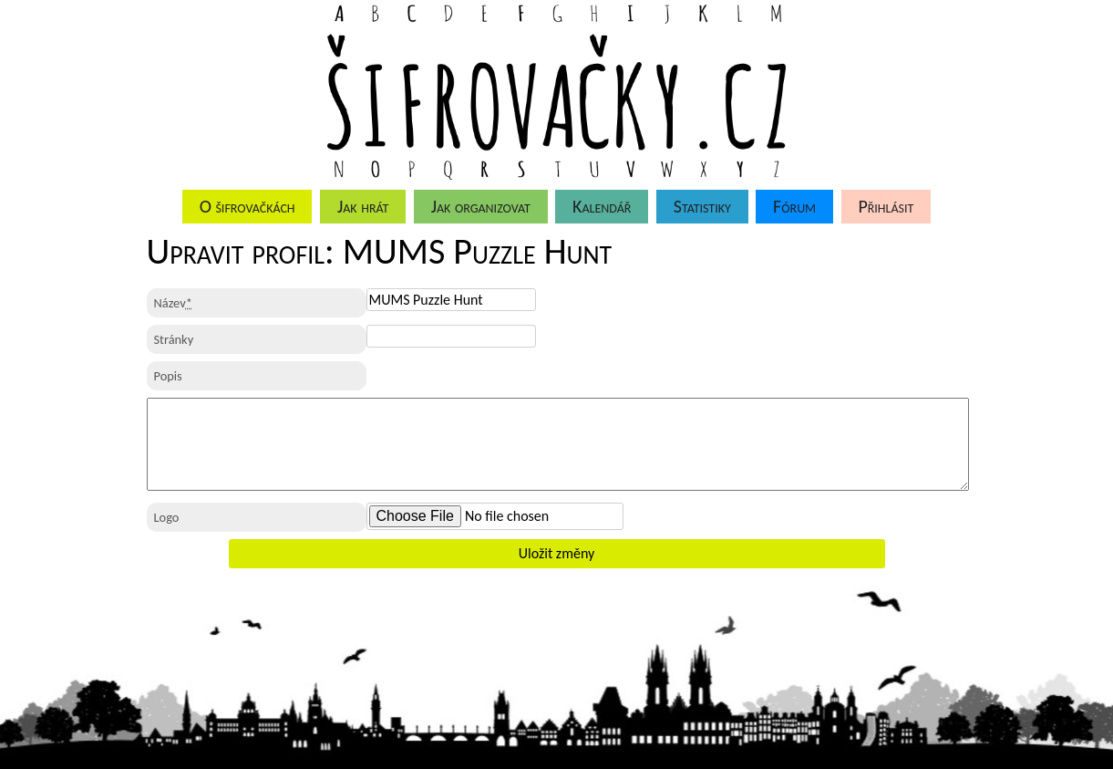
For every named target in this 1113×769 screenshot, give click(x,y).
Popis (168, 376)
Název (173, 303)
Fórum (794, 206)
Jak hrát (362, 206)
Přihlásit (885, 206)
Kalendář (601, 206)
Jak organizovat (481, 206)
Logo (167, 517)
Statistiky (702, 206)
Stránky (174, 339)
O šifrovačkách (247, 206)
